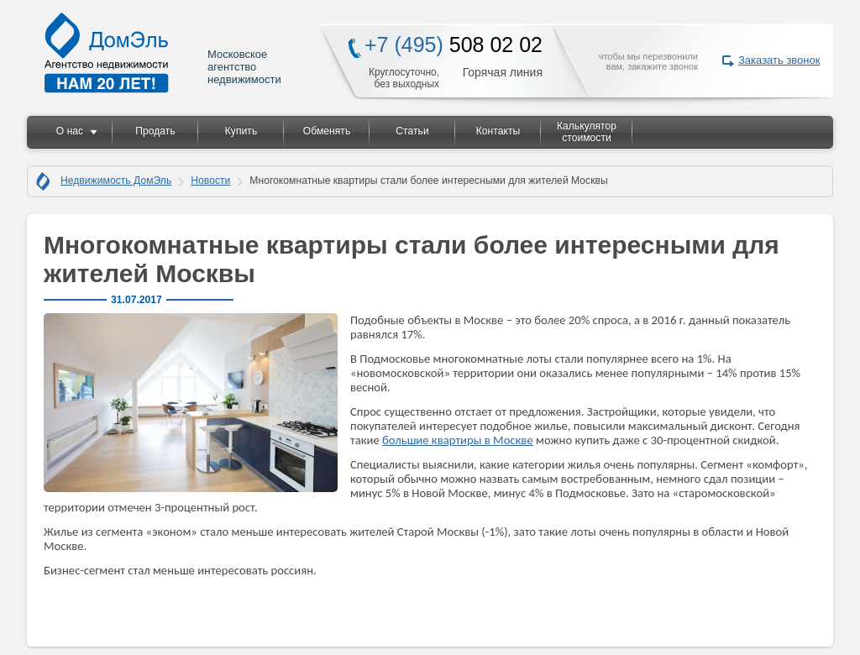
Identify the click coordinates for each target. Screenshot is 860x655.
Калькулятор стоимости (586, 132)
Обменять (326, 131)
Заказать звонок (779, 60)
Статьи (412, 131)
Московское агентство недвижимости (163, 52)
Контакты (498, 131)
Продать (155, 131)
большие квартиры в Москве (457, 440)
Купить (241, 131)
